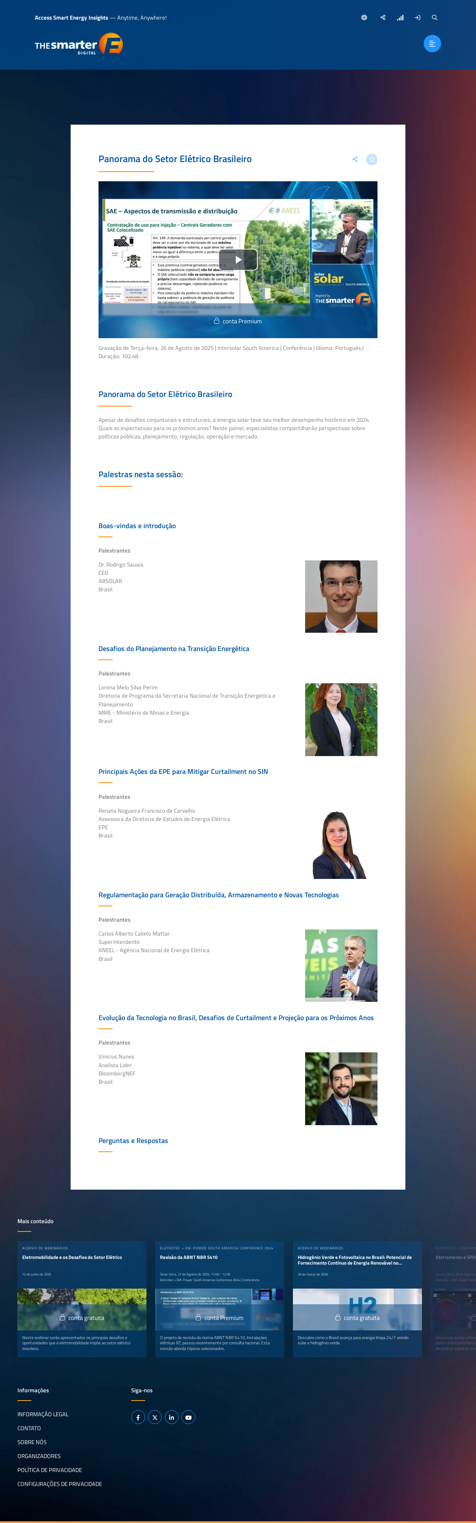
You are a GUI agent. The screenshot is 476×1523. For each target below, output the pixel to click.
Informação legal (42, 1414)
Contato (29, 1428)
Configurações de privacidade (59, 1483)
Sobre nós (32, 1442)
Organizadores (39, 1456)
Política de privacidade (49, 1469)
